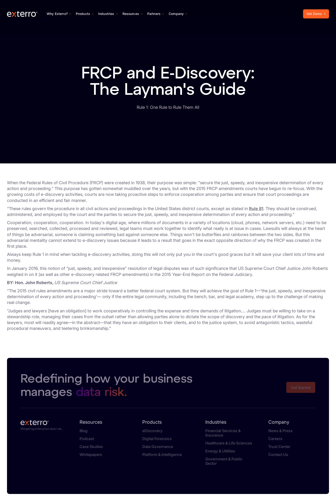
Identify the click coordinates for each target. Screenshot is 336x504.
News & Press (280, 431)
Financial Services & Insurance (223, 433)
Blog (84, 431)
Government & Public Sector (223, 461)
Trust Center (279, 446)
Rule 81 (256, 208)
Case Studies (91, 446)
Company (278, 422)
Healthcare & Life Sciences (228, 443)
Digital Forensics (157, 439)
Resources (91, 422)
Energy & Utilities (220, 451)
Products (152, 422)
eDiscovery (152, 431)
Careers (275, 439)
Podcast (87, 439)
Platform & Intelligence (162, 454)
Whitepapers (91, 454)
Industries (215, 422)
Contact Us (278, 454)
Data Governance (157, 446)
